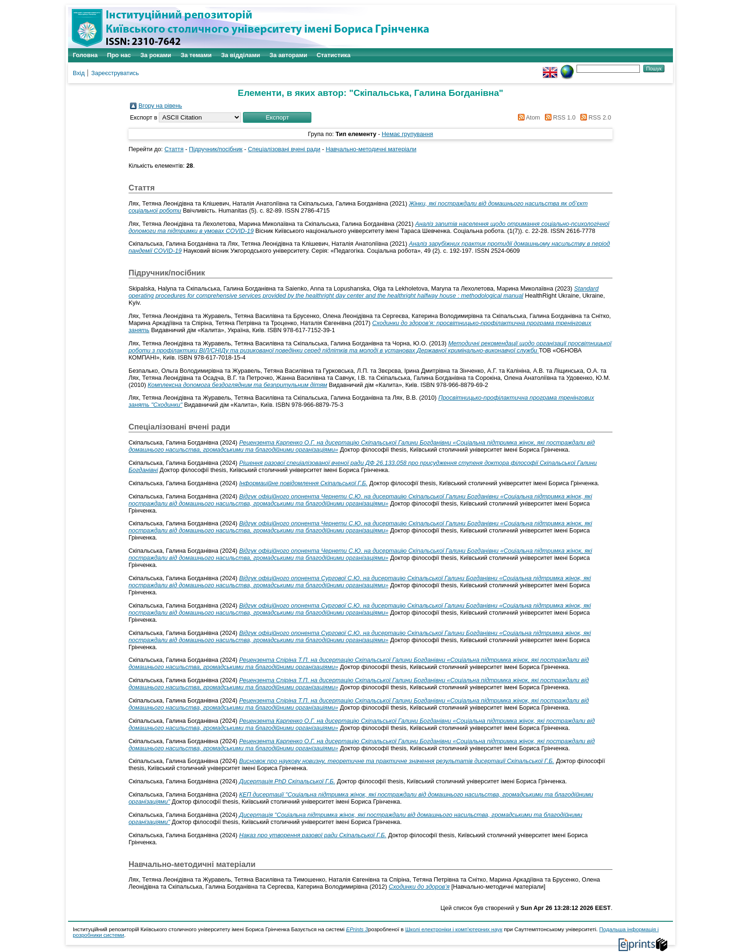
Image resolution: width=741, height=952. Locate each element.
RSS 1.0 (559, 117)
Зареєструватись (115, 73)
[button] (277, 117)
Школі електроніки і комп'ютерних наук (453, 929)
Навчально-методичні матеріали (371, 149)
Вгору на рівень (160, 105)
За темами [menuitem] (196, 55)
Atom (527, 117)
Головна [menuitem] (85, 55)
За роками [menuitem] (155, 55)
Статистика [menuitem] (334, 55)
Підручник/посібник (215, 149)
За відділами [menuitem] (240, 55)
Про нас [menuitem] (119, 55)
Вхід (79, 73)
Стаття (173, 149)
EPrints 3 (357, 929)
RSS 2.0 (594, 117)
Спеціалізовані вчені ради (284, 149)
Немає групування (407, 133)
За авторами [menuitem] (288, 55)
